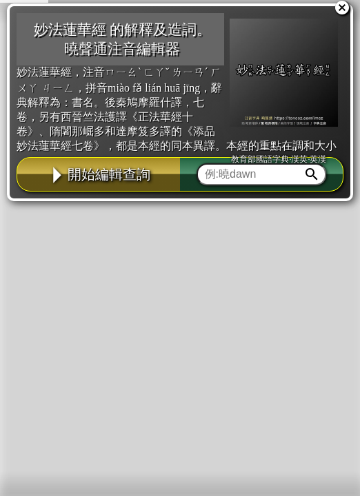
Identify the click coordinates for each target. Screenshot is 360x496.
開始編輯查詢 (98, 174)
